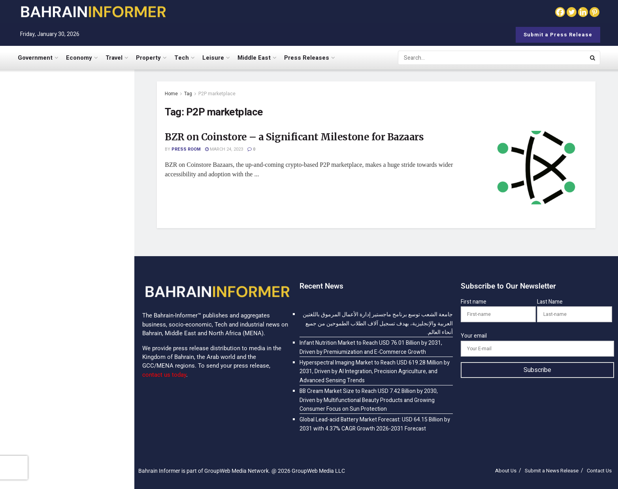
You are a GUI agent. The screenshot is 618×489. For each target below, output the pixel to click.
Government (35, 57)
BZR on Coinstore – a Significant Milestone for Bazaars (294, 137)
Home (171, 93)
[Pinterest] (594, 12)
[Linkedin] (583, 12)
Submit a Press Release (558, 34)
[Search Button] (593, 58)
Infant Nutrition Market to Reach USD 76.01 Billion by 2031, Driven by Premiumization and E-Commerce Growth (84, 178)
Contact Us (599, 470)
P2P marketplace (217, 93)
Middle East (254, 57)
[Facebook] (560, 12)
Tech (181, 57)
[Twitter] (572, 12)
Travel (114, 57)
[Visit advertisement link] (67, 390)
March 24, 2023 (224, 149)
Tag (188, 93)
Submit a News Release (551, 470)
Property (148, 57)
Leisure (213, 57)
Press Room (186, 149)
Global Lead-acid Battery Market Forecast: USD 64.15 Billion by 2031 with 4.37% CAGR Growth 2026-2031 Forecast (79, 470)
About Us (505, 470)
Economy (79, 57)
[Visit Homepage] (93, 11)
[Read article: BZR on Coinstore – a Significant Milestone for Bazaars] (536, 167)
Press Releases (306, 57)
